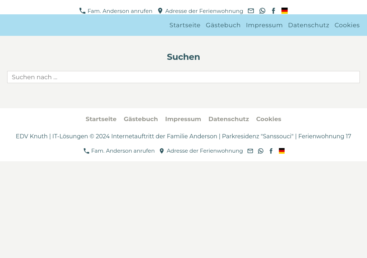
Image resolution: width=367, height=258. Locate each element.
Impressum (264, 25)
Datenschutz (308, 25)
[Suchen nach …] (183, 77)
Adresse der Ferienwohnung (200, 11)
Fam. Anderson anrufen (116, 11)
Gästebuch (223, 25)
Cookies (347, 25)
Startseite (185, 25)
